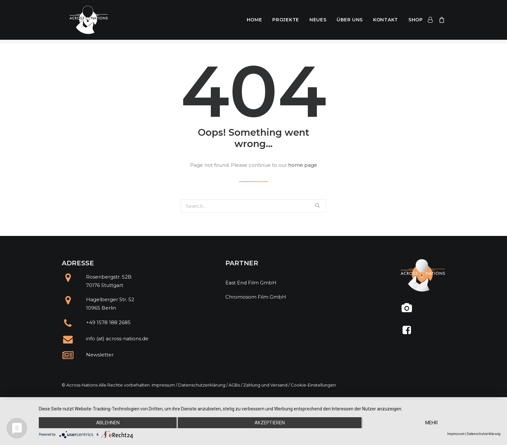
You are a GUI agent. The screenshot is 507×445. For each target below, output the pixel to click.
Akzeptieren (269, 423)
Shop (415, 22)
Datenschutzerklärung (201, 384)
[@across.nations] (407, 310)
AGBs (234, 384)
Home (254, 22)
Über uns (350, 22)
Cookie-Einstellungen (313, 384)
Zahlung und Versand (265, 384)
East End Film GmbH (250, 283)
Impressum (163, 384)
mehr (431, 423)
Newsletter (99, 355)
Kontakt (385, 22)
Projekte (285, 22)
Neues (318, 22)
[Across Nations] (84, 22)
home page (302, 165)
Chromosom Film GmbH (255, 297)
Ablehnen (108, 423)
